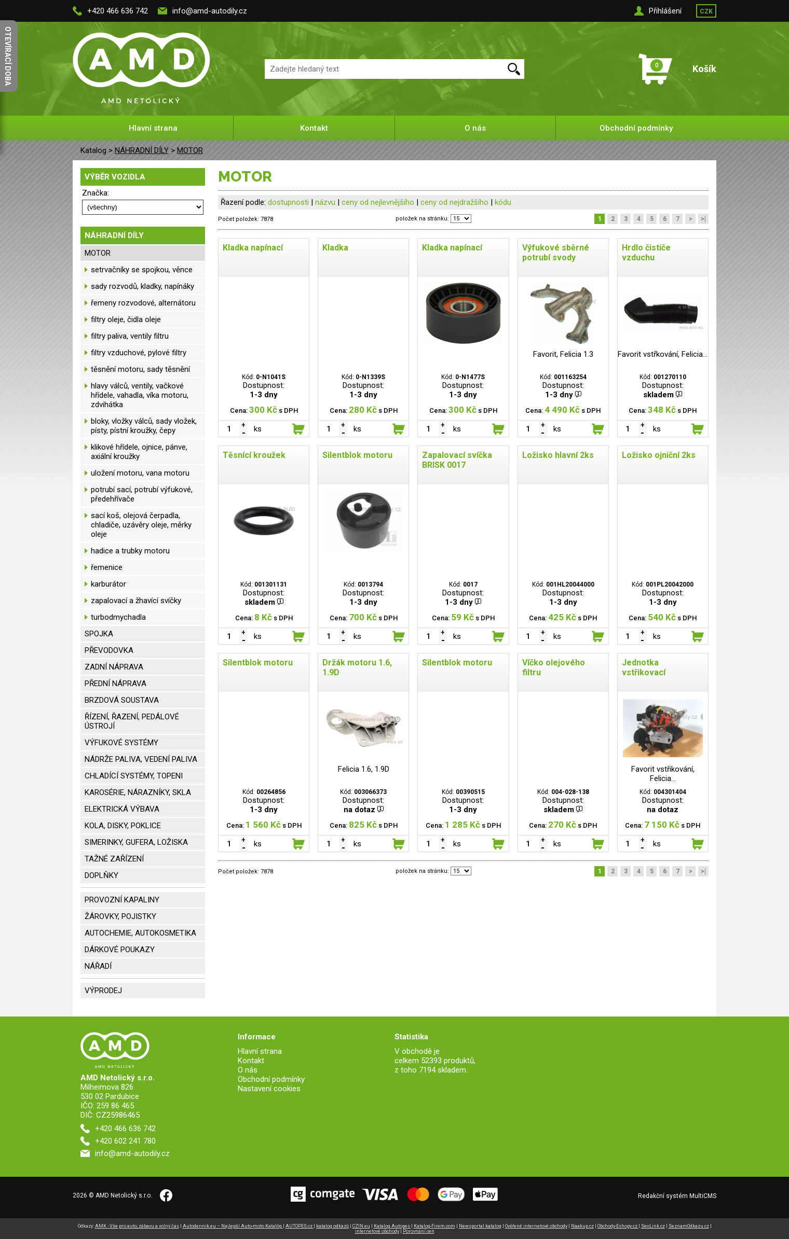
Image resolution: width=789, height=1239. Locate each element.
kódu (503, 202)
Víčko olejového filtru (553, 667)
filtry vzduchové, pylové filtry (138, 352)
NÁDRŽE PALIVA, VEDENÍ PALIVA (141, 759)
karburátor (108, 584)
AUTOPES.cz (299, 1226)
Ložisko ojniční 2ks (659, 455)
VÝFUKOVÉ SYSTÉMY (121, 742)
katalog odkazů (332, 1226)
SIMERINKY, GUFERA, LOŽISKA (136, 842)
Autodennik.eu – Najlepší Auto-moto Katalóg (233, 1226)
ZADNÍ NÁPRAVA (114, 667)
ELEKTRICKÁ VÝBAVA (122, 809)
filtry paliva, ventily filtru (130, 336)
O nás (475, 128)
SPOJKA (99, 633)
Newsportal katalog (480, 1226)
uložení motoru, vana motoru (140, 473)
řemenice (107, 567)
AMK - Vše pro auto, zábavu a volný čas (137, 1226)
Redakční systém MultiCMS (677, 1196)
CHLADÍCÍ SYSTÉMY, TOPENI (134, 776)
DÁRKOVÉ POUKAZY (120, 949)
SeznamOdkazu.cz (689, 1226)
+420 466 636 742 (117, 11)
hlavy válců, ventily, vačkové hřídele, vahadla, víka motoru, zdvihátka (139, 395)
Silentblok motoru (357, 455)
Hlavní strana (153, 128)
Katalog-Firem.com (434, 1226)
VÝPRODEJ (103, 990)
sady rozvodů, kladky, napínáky (142, 286)
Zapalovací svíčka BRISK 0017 (457, 460)
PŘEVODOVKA (109, 650)
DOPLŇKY (101, 875)
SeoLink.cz (653, 1226)
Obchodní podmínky (636, 128)
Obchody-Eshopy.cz (617, 1226)
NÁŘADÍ (98, 966)
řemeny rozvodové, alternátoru (143, 303)
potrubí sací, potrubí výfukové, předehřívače (142, 494)
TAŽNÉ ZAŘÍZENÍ (114, 859)
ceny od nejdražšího (454, 202)
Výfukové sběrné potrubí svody (555, 252)
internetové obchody (377, 1231)
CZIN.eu (361, 1226)
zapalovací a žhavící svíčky (136, 600)
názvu (325, 202)
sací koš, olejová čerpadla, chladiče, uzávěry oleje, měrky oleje (141, 525)
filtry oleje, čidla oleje (126, 319)
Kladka (335, 248)
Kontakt (314, 128)
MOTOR (190, 150)
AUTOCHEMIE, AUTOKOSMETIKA (140, 933)
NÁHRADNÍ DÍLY (142, 150)
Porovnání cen (418, 1231)
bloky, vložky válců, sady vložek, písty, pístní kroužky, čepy (144, 425)
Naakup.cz (582, 1226)
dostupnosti (288, 202)
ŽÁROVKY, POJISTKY (120, 916)
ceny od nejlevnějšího (378, 202)
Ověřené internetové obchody (536, 1226)
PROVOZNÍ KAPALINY (122, 899)
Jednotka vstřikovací (643, 667)
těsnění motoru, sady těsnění (140, 369)
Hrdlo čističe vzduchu (646, 252)
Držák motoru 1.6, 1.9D (357, 667)
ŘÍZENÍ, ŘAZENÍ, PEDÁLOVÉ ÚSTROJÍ (132, 721)
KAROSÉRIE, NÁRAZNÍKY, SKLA (138, 792)
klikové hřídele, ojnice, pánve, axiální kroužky (139, 451)
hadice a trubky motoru (130, 550)
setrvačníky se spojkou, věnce (142, 269)
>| (703, 218)
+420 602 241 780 (125, 1141)
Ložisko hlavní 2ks (558, 455)
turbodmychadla (118, 617)
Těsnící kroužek (254, 455)
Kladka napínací (253, 248)
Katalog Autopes (392, 1226)
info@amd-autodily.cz (209, 11)
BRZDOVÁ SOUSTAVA (122, 700)
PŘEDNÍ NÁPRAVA (115, 683)
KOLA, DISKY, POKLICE (123, 825)
